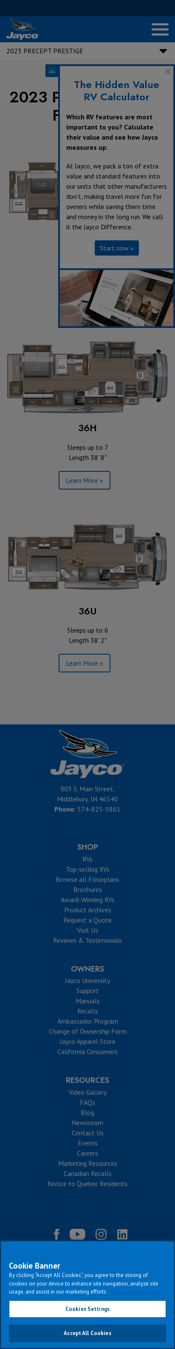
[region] (87, 1294)
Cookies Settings (87, 1309)
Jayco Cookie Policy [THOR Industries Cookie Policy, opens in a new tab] (135, 1291)
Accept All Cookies (87, 1333)
